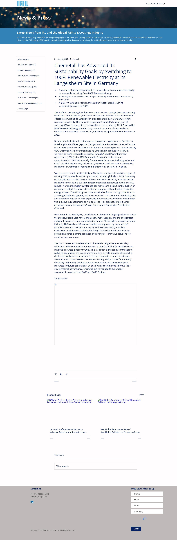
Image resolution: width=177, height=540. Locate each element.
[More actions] (135, 58)
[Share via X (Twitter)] (55, 374)
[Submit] (136, 529)
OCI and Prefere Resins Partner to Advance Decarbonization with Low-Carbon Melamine (68, 431)
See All (141, 394)
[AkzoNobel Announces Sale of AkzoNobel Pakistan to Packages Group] (121, 412)
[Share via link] (67, 374)
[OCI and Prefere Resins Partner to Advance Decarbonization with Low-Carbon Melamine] (70, 412)
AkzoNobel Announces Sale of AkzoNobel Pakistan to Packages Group (120, 431)
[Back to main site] (155, 3)
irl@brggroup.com (39, 496)
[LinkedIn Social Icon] (32, 502)
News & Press (34, 17)
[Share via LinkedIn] (61, 374)
